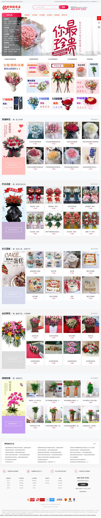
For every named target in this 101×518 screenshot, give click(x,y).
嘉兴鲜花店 (76, 515)
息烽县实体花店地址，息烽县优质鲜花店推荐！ (80, 450)
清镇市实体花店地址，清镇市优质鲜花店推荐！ (15, 450)
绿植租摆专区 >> (13, 423)
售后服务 (60, 483)
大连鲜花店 (20, 515)
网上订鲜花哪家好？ (74, 457)
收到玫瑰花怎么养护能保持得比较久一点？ (79, 462)
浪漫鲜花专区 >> (13, 165)
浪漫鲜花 (6, 19)
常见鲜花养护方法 (9, 462)
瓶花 (17, 45)
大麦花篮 (6, 31)
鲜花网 (6, 515)
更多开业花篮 (95, 184)
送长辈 (14, 21)
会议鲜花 (6, 42)
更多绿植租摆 (95, 378)
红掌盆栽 (10, 51)
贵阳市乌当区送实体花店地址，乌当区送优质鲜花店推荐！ (18, 454)
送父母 (18, 21)
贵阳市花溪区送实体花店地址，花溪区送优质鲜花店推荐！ (82, 454)
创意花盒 (47, 483)
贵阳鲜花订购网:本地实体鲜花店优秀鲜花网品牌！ (13, 1)
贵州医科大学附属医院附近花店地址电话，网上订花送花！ (82, 447)
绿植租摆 (6, 47)
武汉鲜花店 (88, 515)
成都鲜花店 (71, 515)
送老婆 (10, 21)
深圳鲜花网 (66, 515)
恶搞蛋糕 (16, 38)
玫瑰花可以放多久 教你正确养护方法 (78, 459)
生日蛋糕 (6, 34)
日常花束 (47, 480)
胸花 (13, 45)
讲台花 (5, 45)
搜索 (63, 7)
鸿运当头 (18, 49)
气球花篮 (17, 29)
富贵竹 (13, 49)
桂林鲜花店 (60, 515)
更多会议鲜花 (95, 313)
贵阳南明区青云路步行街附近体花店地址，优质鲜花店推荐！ (51, 447)
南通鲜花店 (93, 515)
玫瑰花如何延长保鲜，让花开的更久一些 (46, 462)
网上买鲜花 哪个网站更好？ (11, 459)
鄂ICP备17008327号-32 (48, 506)
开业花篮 (6, 27)
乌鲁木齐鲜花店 (82, 515)
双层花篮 (11, 29)
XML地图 (56, 506)
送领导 (5, 23)
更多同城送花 (83, 491)
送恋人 (5, 21)
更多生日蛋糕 (95, 248)
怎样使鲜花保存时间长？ (43, 459)
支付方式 (60, 485)
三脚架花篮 (12, 31)
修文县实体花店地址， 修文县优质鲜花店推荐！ (48, 450)
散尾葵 (15, 51)
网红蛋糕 (16, 40)
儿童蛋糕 (11, 36)
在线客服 (83, 484)
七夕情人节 (6, 25)
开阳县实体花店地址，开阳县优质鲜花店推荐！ (15, 452)
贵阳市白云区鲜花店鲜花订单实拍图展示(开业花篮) (49, 457)
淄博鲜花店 (46, 515)
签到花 (10, 45)
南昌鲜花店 (36, 515)
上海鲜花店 (41, 515)
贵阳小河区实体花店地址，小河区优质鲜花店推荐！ (81, 452)
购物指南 (60, 480)
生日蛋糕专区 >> (13, 294)
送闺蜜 (18, 23)
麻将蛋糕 (10, 38)
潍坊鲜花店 (31, 515)
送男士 (5, 38)
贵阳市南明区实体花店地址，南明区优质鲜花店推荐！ (17, 457)
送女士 (11, 40)
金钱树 (5, 51)
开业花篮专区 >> (13, 229)
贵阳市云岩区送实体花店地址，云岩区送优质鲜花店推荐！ (50, 454)
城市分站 (64, 15)
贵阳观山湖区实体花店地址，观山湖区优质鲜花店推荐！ (50, 452)
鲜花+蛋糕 (6, 40)
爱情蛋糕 (6, 36)
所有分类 (9, 15)
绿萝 (9, 49)
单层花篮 (6, 29)
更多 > (95, 443)
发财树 (5, 49)
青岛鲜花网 (25, 515)
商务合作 (60, 487)
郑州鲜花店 (10, 515)
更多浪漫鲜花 (95, 119)
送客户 (10, 23)
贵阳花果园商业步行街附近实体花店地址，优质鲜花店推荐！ (18, 447)
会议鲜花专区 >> (13, 359)
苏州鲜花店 (15, 515)
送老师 (14, 23)
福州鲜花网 (55, 515)
